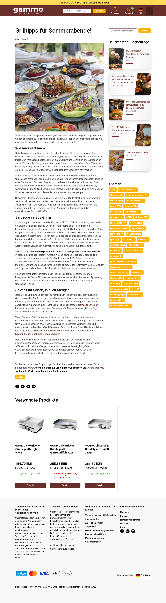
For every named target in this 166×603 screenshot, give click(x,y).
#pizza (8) (115, 239)
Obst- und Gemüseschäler (46, 334)
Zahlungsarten (92, 519)
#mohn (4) (115, 283)
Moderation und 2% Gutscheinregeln (94, 540)
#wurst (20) (115, 206)
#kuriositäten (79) (128, 189)
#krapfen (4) (116, 278)
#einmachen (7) (117, 245)
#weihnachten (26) (135, 201)
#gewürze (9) (138, 228)
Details (30, 485)
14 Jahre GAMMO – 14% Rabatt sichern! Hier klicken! (83, 2)
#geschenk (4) (132, 278)
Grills (90, 245)
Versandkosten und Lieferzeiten (100, 515)
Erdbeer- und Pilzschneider (48, 330)
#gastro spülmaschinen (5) (123, 261)
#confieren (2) (135, 295)
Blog (122, 527)
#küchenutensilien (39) (137, 195)
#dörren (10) (141, 217)
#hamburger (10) (118, 223)
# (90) (112, 189)
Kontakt (123, 516)
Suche (99, 11)
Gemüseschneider (88, 305)
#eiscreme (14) (132, 212)
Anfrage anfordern (94, 523)
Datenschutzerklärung (95, 534)
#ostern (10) (136, 223)
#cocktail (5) (116, 256)
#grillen (20, 377)
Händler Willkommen (130, 520)
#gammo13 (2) (117, 300)
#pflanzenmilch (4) (119, 289)
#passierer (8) (134, 234)
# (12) (129, 217)
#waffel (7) (143, 239)
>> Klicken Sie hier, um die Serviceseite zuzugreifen (62, 547)
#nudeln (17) (130, 206)
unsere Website (95, 367)
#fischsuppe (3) (117, 295)
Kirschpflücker (23, 334)
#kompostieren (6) (133, 250)
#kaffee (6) (115, 250)
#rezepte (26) (116, 201)
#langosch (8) (116, 234)
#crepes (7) (128, 239)
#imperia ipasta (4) (119, 272)
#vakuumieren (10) (119, 228)
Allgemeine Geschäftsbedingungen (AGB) (99, 528)
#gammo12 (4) (130, 283)
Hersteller (125, 523)
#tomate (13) (116, 217)
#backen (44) (116, 195)
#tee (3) (135, 289)
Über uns (124, 512)
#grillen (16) (116, 212)
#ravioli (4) (137, 272)
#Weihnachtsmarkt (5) (120, 267)
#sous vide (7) (135, 245)
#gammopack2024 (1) (120, 306)
